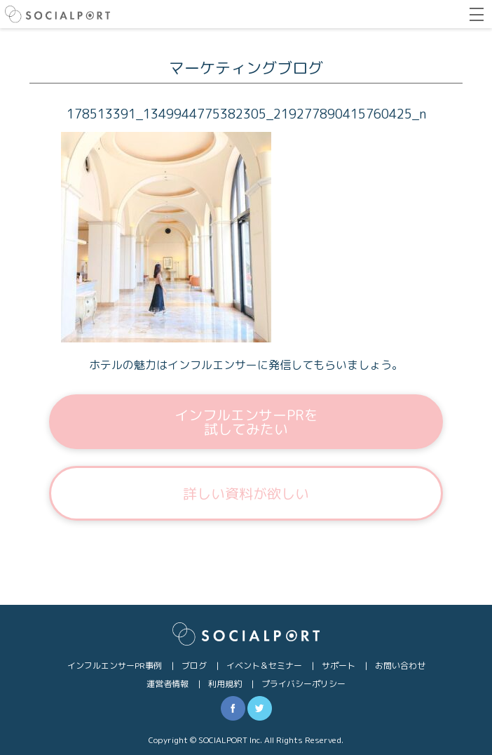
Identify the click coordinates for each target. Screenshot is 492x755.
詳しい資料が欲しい (246, 493)
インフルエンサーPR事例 (114, 666)
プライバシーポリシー (303, 684)
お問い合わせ (400, 666)
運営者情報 (167, 684)
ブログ (194, 666)
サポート (338, 666)
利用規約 (225, 684)
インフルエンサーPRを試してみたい (246, 422)
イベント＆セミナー (264, 666)
